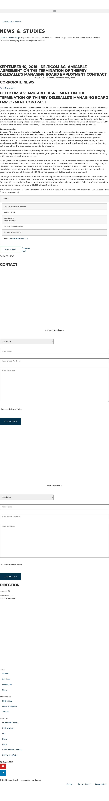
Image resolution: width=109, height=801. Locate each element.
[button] (54, 11)
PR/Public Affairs (9, 755)
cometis (5, 673)
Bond (4, 739)
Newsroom (7, 684)
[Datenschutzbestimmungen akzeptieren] (23, 409)
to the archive (9, 88)
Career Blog (13, 37)
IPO (3, 733)
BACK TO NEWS (7, 256)
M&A (4, 744)
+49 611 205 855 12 (8, 333)
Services (6, 679)
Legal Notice (101, 784)
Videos (5, 711)
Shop (4, 690)
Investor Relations (10, 722)
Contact (69, 784)
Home (2, 37)
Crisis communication (12, 749)
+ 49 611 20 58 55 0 (13, 603)
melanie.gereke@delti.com (18, 238)
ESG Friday (7, 701)
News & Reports (9, 706)
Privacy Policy (84, 784)
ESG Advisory (8, 728)
